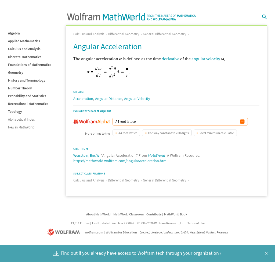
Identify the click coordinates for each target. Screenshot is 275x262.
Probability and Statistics (27, 96)
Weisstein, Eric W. (86, 155)
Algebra (14, 33)
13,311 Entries (80, 223)
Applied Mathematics (24, 41)
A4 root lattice (127, 133)
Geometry (15, 72)
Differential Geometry (123, 34)
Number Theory (20, 88)
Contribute (153, 214)
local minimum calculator (217, 133)
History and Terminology (26, 80)
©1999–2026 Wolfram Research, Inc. (161, 223)
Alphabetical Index (21, 119)
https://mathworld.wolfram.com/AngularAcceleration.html (120, 160)
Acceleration (83, 98)
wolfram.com (94, 232)
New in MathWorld (21, 127)
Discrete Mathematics (24, 57)
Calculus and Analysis (24, 49)
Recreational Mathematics (28, 104)
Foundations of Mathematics (29, 64)
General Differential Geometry (164, 34)
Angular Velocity (137, 98)
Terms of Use (196, 223)
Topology (15, 111)
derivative (170, 58)
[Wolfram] (64, 232)
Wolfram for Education (121, 232)
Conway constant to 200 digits (168, 133)
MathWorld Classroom (128, 214)
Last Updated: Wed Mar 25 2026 (113, 223)
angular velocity (205, 58)
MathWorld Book (175, 214)
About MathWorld (98, 214)
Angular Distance (108, 98)
